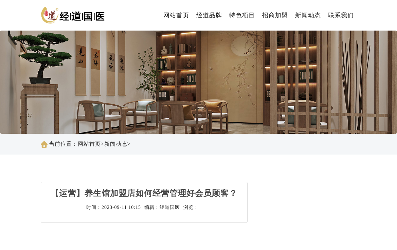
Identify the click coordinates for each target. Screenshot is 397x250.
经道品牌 (209, 15)
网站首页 (176, 15)
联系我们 (341, 15)
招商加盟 (275, 15)
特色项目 (242, 15)
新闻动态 (308, 15)
